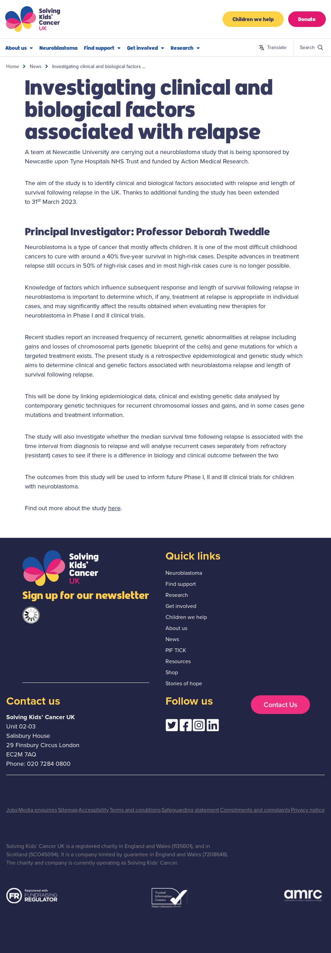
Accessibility (93, 810)
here (114, 508)
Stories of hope (184, 683)
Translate (272, 47)
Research (185, 48)
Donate (307, 19)
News (35, 66)
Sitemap (68, 810)
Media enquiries (37, 810)
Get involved (145, 48)
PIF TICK (176, 650)
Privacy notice (308, 810)
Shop (172, 672)
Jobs (12, 810)
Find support (102, 48)
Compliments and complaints (255, 810)
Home (12, 66)
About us (19, 48)
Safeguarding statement (190, 810)
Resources (178, 661)
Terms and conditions (135, 810)
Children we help (253, 19)
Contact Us (280, 704)
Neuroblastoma (58, 47)
